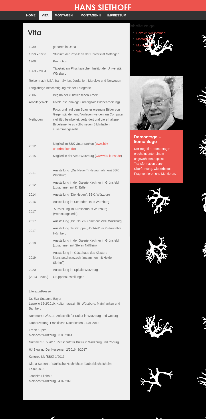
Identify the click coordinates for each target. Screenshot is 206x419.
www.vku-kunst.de (108, 156)
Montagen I (144, 39)
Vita (139, 51)
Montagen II (144, 45)
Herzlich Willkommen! (151, 33)
